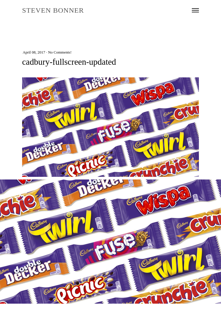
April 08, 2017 (34, 52)
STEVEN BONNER (53, 10)
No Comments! (60, 52)
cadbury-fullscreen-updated (69, 61)
